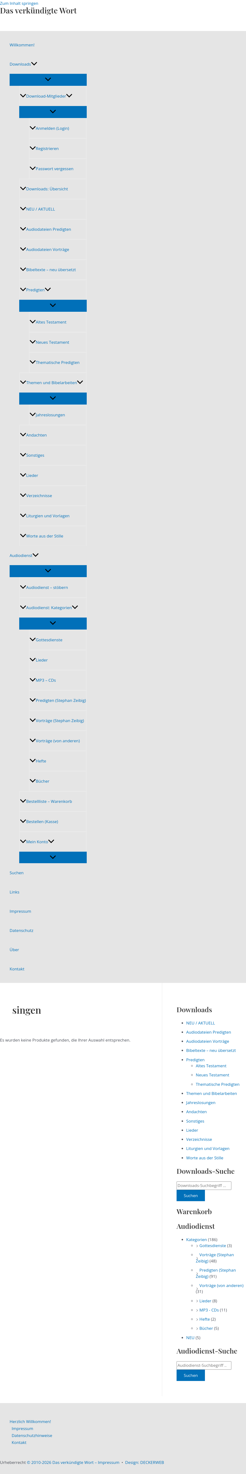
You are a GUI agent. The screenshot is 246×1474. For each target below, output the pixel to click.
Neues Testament (49, 342)
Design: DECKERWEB (144, 1462)
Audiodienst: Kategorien (49, 607)
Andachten (33, 435)
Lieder (29, 475)
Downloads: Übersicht (44, 189)
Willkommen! (22, 45)
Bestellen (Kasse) (39, 821)
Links (14, 892)
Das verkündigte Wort (38, 10)
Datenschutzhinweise (32, 1435)
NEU (190, 1337)
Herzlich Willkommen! (30, 1421)
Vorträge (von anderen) (55, 740)
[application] (34, 64)
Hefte (38, 761)
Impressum (20, 911)
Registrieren (44, 148)
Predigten (35, 290)
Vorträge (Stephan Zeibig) (57, 720)
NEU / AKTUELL (37, 209)
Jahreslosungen (47, 415)
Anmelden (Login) (49, 128)
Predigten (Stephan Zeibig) (58, 700)
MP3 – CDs (43, 680)
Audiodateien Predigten (45, 229)
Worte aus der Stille (41, 536)
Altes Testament (48, 322)
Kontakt (17, 969)
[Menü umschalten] (48, 79)
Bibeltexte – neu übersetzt (48, 269)
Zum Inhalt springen (19, 3)
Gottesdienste (46, 640)
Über (14, 949)
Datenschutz (21, 930)
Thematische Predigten (55, 362)
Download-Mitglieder (46, 96)
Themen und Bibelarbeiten (51, 382)
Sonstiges (32, 455)
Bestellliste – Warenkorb (46, 801)
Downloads (23, 64)
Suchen (17, 872)
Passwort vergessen (52, 168)
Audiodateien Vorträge (44, 249)
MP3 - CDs (209, 1310)
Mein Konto (37, 841)
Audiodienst (24, 555)
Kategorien (196, 1239)
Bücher (39, 781)
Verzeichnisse (36, 495)
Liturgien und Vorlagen (44, 515)
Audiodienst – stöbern (44, 587)
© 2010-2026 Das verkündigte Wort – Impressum (73, 1462)
